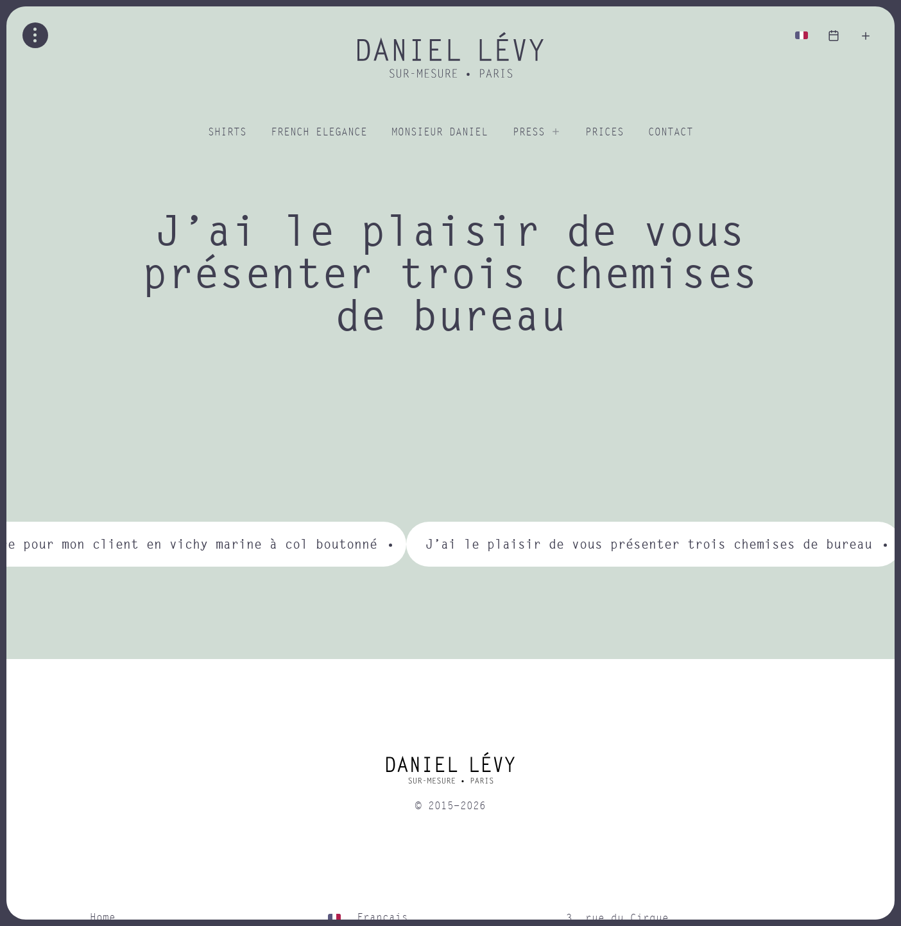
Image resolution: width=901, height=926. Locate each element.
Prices (604, 132)
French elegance (319, 132)
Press (529, 132)
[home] (450, 772)
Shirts (227, 132)
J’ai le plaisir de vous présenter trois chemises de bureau (648, 544)
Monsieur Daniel (439, 132)
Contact (670, 132)
